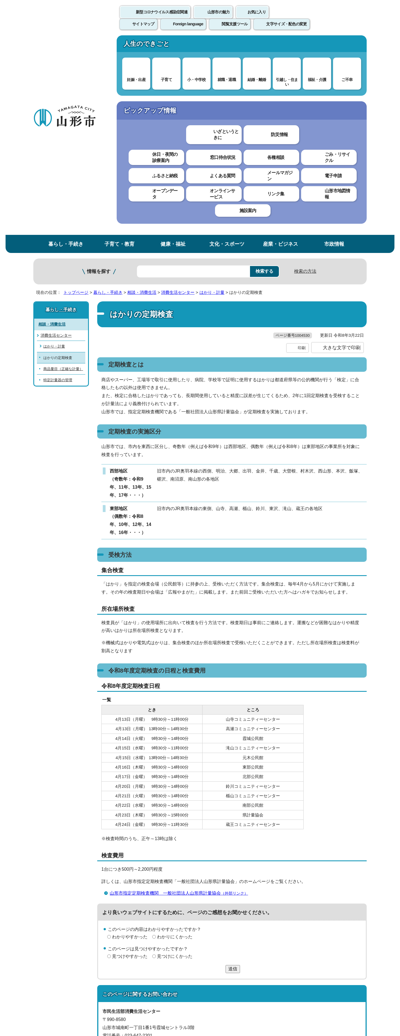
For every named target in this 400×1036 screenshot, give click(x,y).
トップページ (75, 94)
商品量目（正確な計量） (63, 170)
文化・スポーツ (226, 45)
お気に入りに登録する (342, 107)
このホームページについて (64, 906)
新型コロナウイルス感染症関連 (162, 18)
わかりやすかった (130, 749)
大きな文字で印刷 (342, 160)
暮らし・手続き (65, 45)
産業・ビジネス (280, 45)
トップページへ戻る (348, 889)
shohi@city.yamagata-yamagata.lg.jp (147, 864)
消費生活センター (177, 94)
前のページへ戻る (301, 889)
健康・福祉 (173, 45)
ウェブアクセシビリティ (206, 906)
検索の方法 (305, 72)
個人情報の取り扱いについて (136, 906)
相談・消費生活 (141, 94)
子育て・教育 (119, 45)
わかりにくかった (174, 749)
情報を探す (99, 73)
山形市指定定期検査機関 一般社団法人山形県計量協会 (181, 705)
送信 (232, 781)
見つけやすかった (130, 769)
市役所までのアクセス (100, 990)
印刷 (302, 161)
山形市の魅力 (219, 18)
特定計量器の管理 (57, 181)
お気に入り (257, 18)
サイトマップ (260, 906)
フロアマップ (53, 990)
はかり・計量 (211, 94)
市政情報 (334, 45)
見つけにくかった (174, 769)
